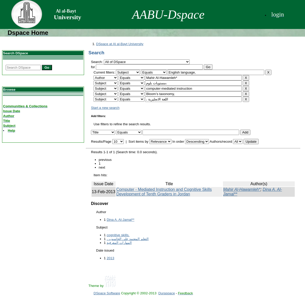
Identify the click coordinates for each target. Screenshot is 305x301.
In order (178, 141)
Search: (97, 62)
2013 (110, 258)
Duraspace (166, 293)
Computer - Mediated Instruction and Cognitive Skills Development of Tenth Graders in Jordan (164, 191)
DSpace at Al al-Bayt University (119, 44)
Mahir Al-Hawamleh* (241, 189)
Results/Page (101, 141)
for (93, 67)
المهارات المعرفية (119, 243)
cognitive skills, (118, 235)
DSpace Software (107, 293)
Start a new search (105, 108)
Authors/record (221, 141)
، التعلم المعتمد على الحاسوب (128, 239)
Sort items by (138, 141)
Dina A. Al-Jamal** (120, 220)
